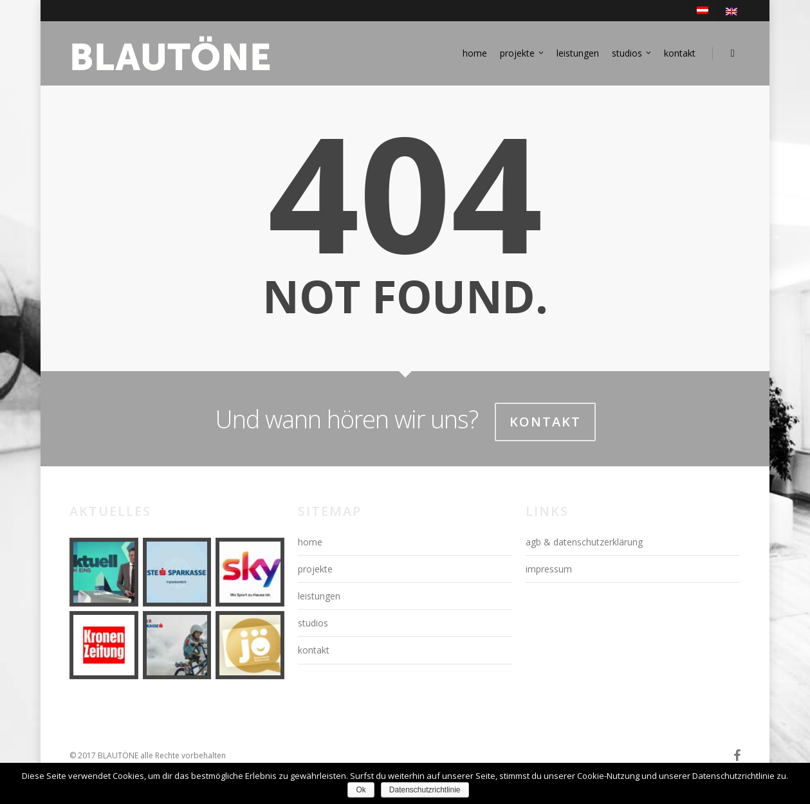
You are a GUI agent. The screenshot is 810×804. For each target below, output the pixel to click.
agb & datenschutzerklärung (584, 542)
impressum (549, 569)
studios (632, 53)
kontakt (679, 53)
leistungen (578, 53)
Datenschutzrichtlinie (425, 789)
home (475, 53)
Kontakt (545, 421)
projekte (522, 53)
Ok (360, 789)
